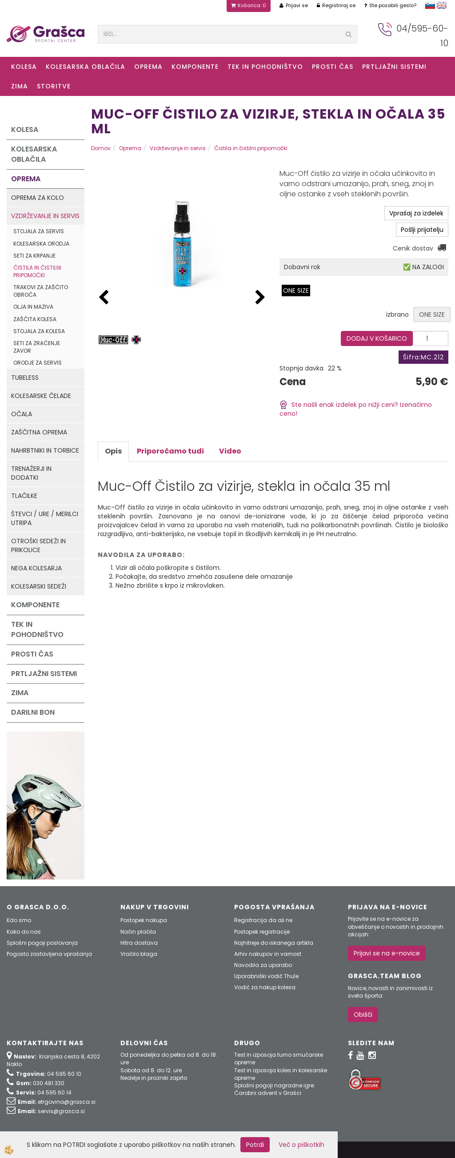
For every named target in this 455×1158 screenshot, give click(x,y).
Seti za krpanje (34, 255)
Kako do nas (24, 931)
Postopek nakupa (143, 920)
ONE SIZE (296, 290)
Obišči (363, 1014)
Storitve (54, 86)
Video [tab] (230, 451)
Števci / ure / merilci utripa (44, 518)
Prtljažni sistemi (394, 66)
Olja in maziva (33, 306)
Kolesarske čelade (41, 395)
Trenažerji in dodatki (31, 473)
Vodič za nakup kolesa (264, 987)
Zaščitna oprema (39, 432)
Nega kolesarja (36, 568)
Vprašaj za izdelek (416, 213)
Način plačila (138, 931)
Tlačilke (24, 495)
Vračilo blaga (138, 954)
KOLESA (24, 66)
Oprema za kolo (37, 197)
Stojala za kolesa (39, 331)
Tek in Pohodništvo (265, 66)
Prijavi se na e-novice (387, 953)
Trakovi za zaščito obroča (40, 290)
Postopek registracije (262, 931)
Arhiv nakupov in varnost (267, 954)
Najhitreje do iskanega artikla (273, 943)
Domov (101, 148)
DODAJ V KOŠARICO (377, 338)
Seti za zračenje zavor (36, 346)
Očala (21, 414)
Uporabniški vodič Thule (266, 976)
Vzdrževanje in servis (45, 215)
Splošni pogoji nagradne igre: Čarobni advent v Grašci (274, 1089)
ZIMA (19, 86)
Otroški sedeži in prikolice (38, 545)
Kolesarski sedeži (38, 586)
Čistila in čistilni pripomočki (37, 271)
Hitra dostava (139, 943)
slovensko (430, 5)
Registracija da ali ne (263, 920)
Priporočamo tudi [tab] (170, 451)
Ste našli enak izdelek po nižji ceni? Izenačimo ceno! (355, 409)
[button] (260, 298)
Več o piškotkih (301, 1144)
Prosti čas (332, 66)
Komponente (195, 66)
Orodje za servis (37, 362)
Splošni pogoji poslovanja (42, 943)
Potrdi (255, 1144)
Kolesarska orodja (41, 243)
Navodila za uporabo (263, 965)
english (442, 5)
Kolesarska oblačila (85, 66)
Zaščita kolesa (34, 319)
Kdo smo (19, 920)
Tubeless (25, 377)
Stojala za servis (38, 231)
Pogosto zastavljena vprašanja (49, 954)
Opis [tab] (113, 451)
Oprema (148, 66)
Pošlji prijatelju (422, 229)
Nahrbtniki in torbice (45, 450)
